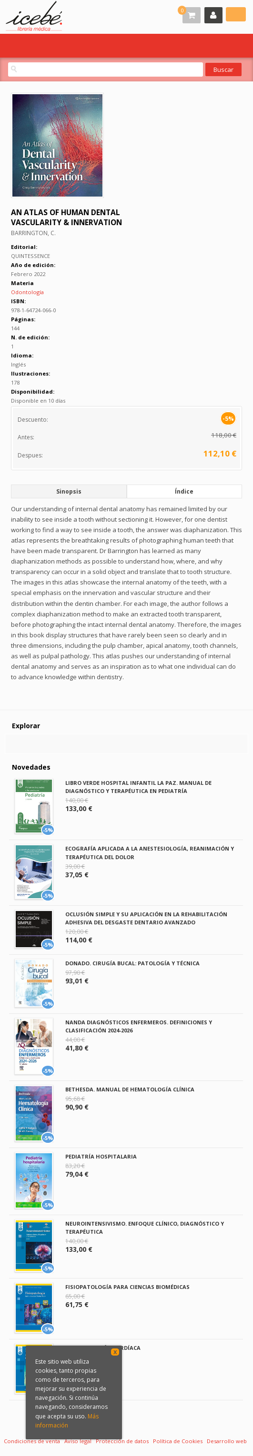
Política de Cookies (177, 1441)
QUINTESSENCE (30, 255)
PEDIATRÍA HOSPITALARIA (101, 1156)
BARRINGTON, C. (33, 233)
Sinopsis (68, 491)
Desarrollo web (227, 1441)
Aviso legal (77, 1441)
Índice (184, 491)
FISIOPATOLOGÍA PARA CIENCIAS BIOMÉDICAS (127, 1286)
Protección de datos (122, 1441)
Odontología (27, 292)
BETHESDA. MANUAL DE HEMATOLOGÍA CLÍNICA (129, 1089)
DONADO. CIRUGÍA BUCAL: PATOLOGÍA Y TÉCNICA (132, 963)
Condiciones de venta (32, 1441)
